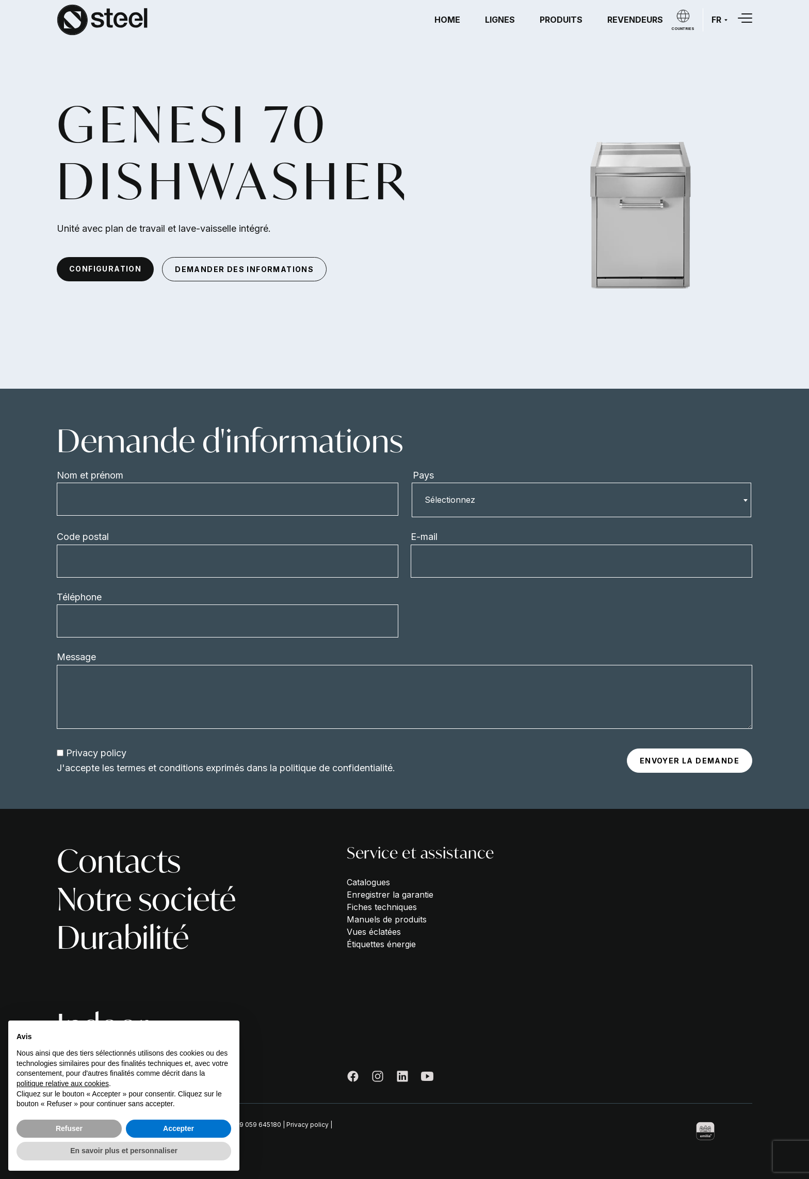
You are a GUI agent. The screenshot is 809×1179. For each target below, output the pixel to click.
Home (447, 19)
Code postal (83, 536)
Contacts (119, 861)
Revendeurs (635, 19)
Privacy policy (96, 752)
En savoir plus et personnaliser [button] (123, 1150)
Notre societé (146, 899)
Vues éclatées (374, 932)
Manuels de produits (387, 919)
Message (76, 656)
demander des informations (244, 269)
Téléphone (79, 597)
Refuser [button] (69, 1128)
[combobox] (581, 500)
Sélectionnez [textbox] (450, 500)
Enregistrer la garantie (390, 894)
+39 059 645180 (256, 1124)
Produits (561, 19)
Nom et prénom (90, 475)
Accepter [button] (178, 1128)
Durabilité (123, 937)
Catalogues (368, 882)
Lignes (500, 19)
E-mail (424, 536)
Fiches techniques (382, 907)
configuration (105, 268)
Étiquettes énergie (381, 944)
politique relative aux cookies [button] (63, 1083)
